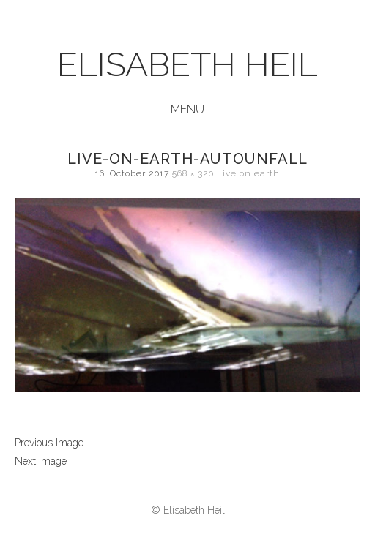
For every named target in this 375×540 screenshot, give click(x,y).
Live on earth (248, 173)
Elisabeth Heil (187, 64)
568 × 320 (193, 173)
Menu (187, 109)
